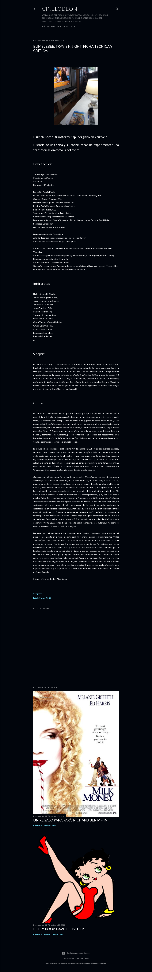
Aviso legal (69, 26)
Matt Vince (84, 958)
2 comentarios (50, 825)
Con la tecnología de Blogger (76, 953)
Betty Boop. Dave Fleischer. (59, 929)
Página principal (51, 26)
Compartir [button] (37, 594)
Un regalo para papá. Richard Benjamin (70, 820)
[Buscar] (117, 8)
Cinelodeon (59, 8)
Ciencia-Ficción (45, 598)
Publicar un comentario (53, 934)
